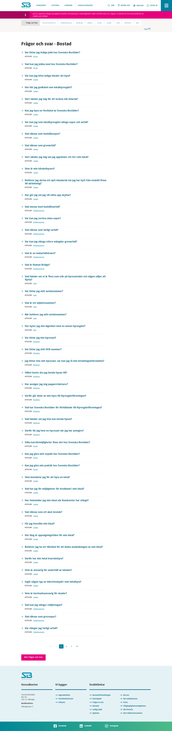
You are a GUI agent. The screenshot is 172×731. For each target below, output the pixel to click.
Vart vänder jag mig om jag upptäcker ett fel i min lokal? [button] (57, 157)
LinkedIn (88, 726)
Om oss (126, 695)
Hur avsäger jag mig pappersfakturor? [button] (46, 384)
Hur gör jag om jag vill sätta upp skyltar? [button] (48, 195)
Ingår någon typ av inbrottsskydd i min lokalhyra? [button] (53, 582)
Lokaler (35, 80)
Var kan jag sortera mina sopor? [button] (43, 218)
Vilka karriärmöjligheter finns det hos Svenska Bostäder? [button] (57, 442)
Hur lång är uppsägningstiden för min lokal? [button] (49, 535)
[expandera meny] (166, 5)
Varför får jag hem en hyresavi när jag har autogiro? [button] (54, 431)
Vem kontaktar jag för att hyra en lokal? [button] (47, 477)
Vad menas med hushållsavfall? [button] (42, 207)
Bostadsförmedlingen (101, 695)
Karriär (35, 56)
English (140, 6)
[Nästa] (71, 646)
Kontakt (95, 706)
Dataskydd (96, 699)
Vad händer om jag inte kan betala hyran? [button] (48, 419)
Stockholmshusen (65, 699)
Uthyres (61, 702)
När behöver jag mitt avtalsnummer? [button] (46, 314)
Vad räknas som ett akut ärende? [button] (43, 512)
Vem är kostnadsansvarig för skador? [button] (46, 593)
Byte (34, 330)
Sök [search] (111, 5)
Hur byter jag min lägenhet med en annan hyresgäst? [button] (55, 326)
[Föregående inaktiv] (56, 646)
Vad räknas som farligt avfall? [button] (41, 230)
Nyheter (95, 713)
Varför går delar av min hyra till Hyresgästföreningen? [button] (55, 396)
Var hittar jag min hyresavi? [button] (40, 338)
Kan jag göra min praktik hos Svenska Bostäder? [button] (52, 465)
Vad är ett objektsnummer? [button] (40, 303)
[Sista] (77, 646)
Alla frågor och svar (33, 657)
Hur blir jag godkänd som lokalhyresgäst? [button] (48, 87)
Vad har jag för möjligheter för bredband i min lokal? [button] (54, 489)
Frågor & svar (98, 702)
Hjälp (147, 28)
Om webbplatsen (130, 699)
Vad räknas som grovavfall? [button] (40, 145)
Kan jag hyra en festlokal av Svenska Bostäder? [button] (52, 111)
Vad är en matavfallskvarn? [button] (40, 253)
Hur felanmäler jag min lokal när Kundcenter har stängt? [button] (57, 500)
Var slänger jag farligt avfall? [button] (41, 628)
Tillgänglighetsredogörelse (134, 706)
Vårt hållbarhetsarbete (132, 713)
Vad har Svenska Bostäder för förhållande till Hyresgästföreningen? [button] (63, 407)
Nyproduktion (64, 695)
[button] (153, 5)
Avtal (35, 283)
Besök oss (124, 5)
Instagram (114, 726)
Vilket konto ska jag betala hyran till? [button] (46, 373)
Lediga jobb (97, 710)
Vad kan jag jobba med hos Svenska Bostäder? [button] (51, 64)
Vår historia (128, 710)
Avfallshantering (38, 211)
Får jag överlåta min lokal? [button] (40, 524)
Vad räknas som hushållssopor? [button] (42, 134)
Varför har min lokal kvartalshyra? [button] (44, 558)
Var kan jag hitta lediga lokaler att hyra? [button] (47, 76)
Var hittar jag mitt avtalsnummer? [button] (44, 291)
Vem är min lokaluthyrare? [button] (40, 169)
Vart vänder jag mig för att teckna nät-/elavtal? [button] (51, 99)
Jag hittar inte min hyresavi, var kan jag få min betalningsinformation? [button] (64, 361)
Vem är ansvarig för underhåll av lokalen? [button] (48, 570)
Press (125, 702)
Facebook (62, 726)
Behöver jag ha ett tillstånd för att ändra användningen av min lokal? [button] (64, 547)
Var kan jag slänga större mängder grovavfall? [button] (51, 242)
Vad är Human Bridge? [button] (37, 265)
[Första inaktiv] (50, 646)
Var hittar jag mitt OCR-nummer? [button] (43, 349)
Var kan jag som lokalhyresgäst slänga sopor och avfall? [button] (56, 122)
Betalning (36, 342)
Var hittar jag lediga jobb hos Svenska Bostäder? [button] (52, 52)
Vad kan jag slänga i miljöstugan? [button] (43, 605)
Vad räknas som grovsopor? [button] (40, 617)
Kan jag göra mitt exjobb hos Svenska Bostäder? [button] (52, 454)
